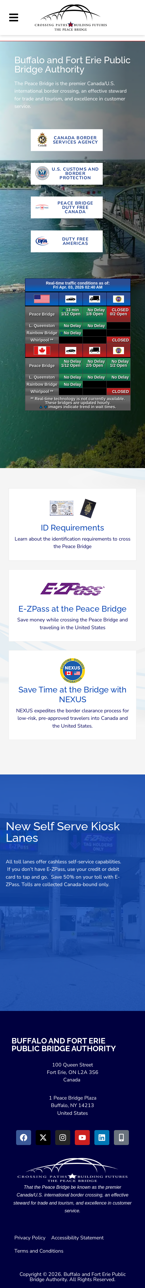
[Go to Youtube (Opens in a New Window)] (82, 1137)
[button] (14, 17)
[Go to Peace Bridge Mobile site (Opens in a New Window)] (121, 1137)
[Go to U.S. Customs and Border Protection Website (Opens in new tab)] (67, 174)
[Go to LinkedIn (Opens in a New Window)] (101, 1137)
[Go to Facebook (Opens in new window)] (23, 1137)
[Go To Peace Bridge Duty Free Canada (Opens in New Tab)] (67, 207)
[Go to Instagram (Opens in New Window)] (62, 1137)
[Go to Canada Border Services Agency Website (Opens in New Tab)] (67, 140)
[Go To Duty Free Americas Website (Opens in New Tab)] (67, 241)
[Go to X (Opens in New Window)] (43, 1137)
